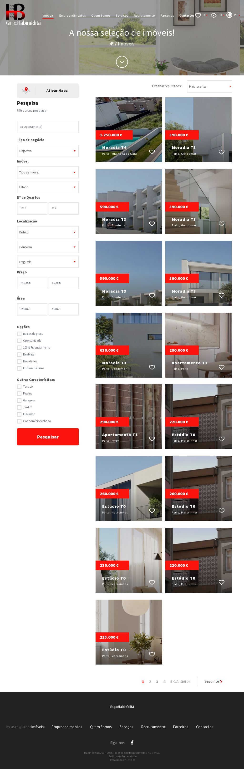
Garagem (29, 401)
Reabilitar (29, 355)
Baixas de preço (33, 334)
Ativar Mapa (57, 90)
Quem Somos (100, 16)
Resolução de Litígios (122, 760)
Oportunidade (32, 341)
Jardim (27, 407)
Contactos (186, 16)
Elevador (29, 414)
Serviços (122, 16)
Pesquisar (48, 437)
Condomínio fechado (37, 421)
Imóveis (48, 16)
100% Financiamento (36, 348)
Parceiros (167, 16)
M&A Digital (18, 727)
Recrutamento (144, 16)
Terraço (28, 387)
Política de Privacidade (123, 756)
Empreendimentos (72, 16)
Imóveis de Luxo (33, 368)
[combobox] (48, 151)
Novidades (30, 362)
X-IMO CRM (38, 727)
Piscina (27, 394)
